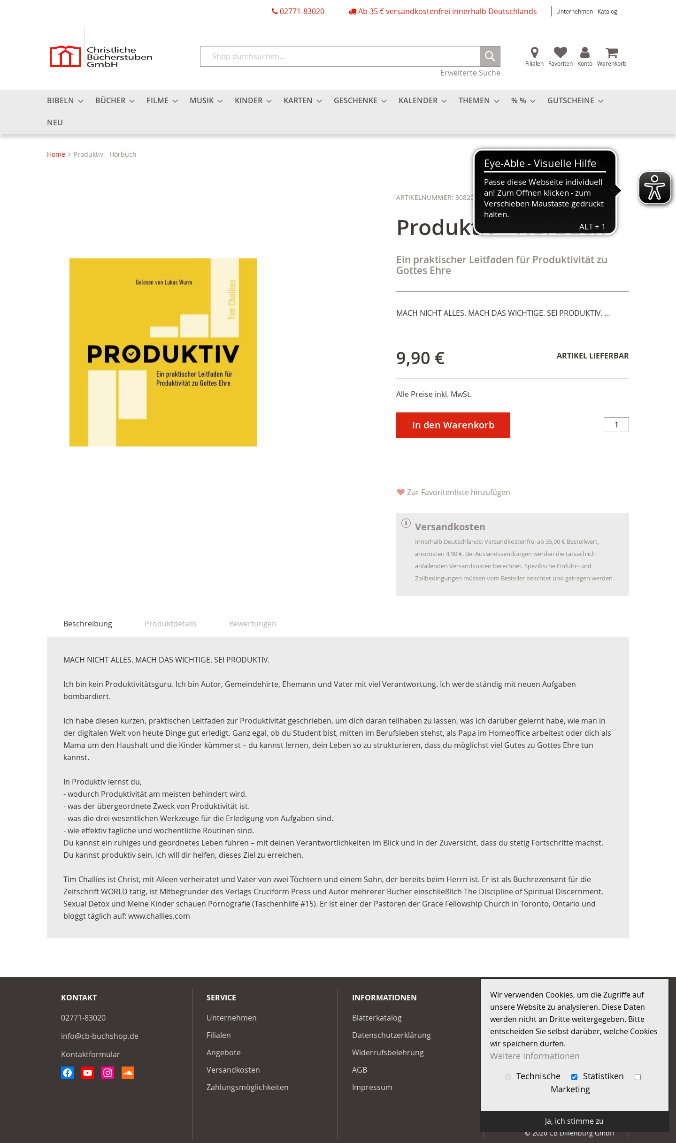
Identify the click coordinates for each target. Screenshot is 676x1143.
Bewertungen (253, 623)
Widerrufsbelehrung (388, 1052)
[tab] (88, 624)
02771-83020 (302, 11)
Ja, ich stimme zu (574, 1121)
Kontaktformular (90, 1054)
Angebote (224, 1052)
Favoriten (560, 63)
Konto (584, 63)
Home (56, 154)
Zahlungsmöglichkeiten (248, 1087)
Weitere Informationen (535, 1056)
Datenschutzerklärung (391, 1035)
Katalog (607, 11)
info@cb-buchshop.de (99, 1036)
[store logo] (101, 47)
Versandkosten (233, 1070)
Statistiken (598, 1076)
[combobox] (350, 56)
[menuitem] (62, 101)
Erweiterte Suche (470, 73)
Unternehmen (574, 11)
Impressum (372, 1087)
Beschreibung (87, 623)
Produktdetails (171, 623)
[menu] (338, 112)
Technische (534, 1076)
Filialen (534, 63)
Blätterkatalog (377, 1018)
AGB (359, 1070)
